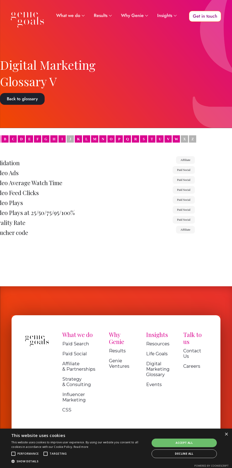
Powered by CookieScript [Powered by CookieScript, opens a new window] (211, 465)
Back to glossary (22, 99)
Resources (157, 343)
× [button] (226, 434)
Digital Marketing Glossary (157, 369)
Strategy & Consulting (76, 381)
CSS (66, 410)
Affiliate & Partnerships (78, 366)
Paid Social (74, 353)
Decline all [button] (184, 454)
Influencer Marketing (74, 397)
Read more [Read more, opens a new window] (81, 447)
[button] (13, 453)
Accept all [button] (184, 443)
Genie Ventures (119, 363)
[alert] (116, 448)
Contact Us (192, 353)
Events (154, 384)
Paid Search (75, 343)
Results (117, 350)
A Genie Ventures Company (116, 431)
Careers (191, 366)
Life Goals (157, 353)
